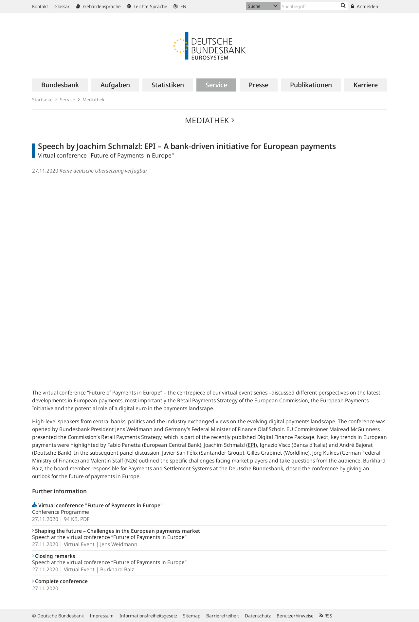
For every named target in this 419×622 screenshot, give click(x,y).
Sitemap (191, 616)
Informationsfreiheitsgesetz (148, 616)
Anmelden (364, 6)
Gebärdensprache (98, 6)
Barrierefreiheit (222, 616)
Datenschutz (258, 616)
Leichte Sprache (147, 6)
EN (179, 6)
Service (67, 99)
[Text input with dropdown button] (314, 6)
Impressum (102, 616)
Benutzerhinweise (295, 616)
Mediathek (93, 99)
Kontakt (40, 6)
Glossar (62, 6)
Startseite (42, 99)
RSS (325, 616)
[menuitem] (60, 85)
